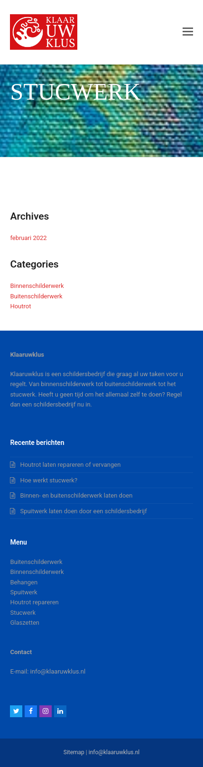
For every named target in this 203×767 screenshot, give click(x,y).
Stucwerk (23, 612)
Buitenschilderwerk (36, 296)
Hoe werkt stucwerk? (48, 480)
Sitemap (74, 752)
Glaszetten (24, 622)
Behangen (23, 582)
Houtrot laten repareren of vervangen (70, 464)
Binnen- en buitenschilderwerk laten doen (76, 495)
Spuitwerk (23, 592)
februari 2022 (28, 237)
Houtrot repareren (34, 602)
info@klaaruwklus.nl (114, 752)
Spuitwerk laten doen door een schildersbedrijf (83, 511)
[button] (188, 32)
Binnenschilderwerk (37, 285)
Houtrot (20, 306)
